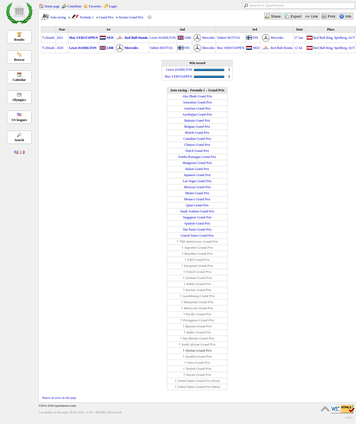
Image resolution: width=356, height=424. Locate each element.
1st (108, 29)
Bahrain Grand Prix (197, 120)
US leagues (19, 120)
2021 (60, 38)
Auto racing (58, 17)
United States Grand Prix (197, 235)
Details (48, 38)
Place (331, 29)
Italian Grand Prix (197, 169)
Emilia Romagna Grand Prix (197, 157)
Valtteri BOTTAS (228, 38)
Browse (19, 60)
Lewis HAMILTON (163, 38)
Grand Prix (106, 17)
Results (19, 40)
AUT (351, 38)
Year (62, 29)
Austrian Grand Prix (197, 108)
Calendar (19, 80)
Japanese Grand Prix (197, 175)
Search (19, 140)
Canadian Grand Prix (197, 139)
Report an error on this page (59, 397)
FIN (255, 38)
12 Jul (298, 48)
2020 (60, 48)
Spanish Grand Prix (197, 223)
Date (299, 29)
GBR (187, 38)
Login (113, 6)
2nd (182, 29)
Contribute (74, 6)
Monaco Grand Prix (197, 199)
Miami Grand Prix (197, 193)
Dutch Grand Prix (197, 151)
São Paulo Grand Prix (197, 229)
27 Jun (298, 38)
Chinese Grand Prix (197, 145)
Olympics (19, 100)
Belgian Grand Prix (197, 126)
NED (109, 38)
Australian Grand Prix (197, 102)
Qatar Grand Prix (197, 205)
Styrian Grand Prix (131, 17)
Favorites (95, 6)
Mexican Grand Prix (197, 187)
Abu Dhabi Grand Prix (197, 96)
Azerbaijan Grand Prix (197, 114)
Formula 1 (87, 17)
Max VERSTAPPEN (83, 38)
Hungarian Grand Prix (197, 163)
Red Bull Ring (322, 38)
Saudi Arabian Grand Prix (197, 211)
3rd (254, 29)
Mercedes (208, 38)
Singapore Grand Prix (197, 217)
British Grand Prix (197, 133)
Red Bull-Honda (136, 38)
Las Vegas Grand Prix (197, 181)
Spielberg (340, 38)
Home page (52, 6)
